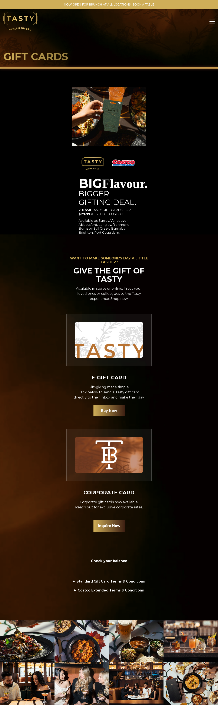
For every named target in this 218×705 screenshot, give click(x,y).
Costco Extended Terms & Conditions (111, 590)
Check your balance (109, 561)
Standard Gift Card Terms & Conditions (110, 581)
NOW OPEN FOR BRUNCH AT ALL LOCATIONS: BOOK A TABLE (109, 4)
